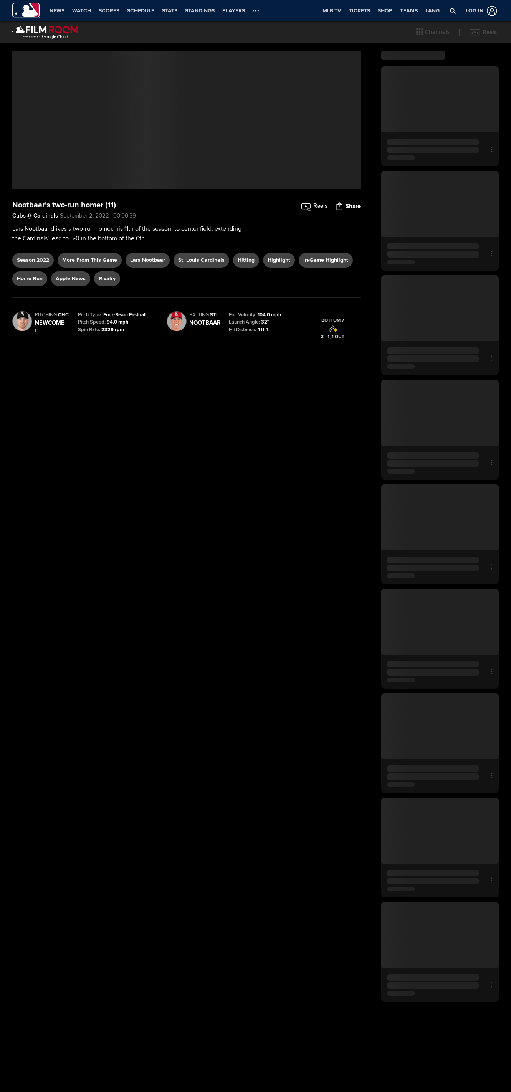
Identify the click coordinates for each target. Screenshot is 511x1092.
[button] (432, 32)
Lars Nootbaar (147, 317)
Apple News (71, 336)
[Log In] (480, 11)
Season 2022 (33, 317)
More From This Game (89, 317)
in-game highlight (325, 317)
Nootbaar (205, 380)
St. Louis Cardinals (201, 317)
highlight (279, 317)
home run (30, 336)
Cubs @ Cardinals (35, 273)
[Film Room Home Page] (45, 32)
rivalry (107, 336)
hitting (246, 317)
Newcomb (50, 380)
